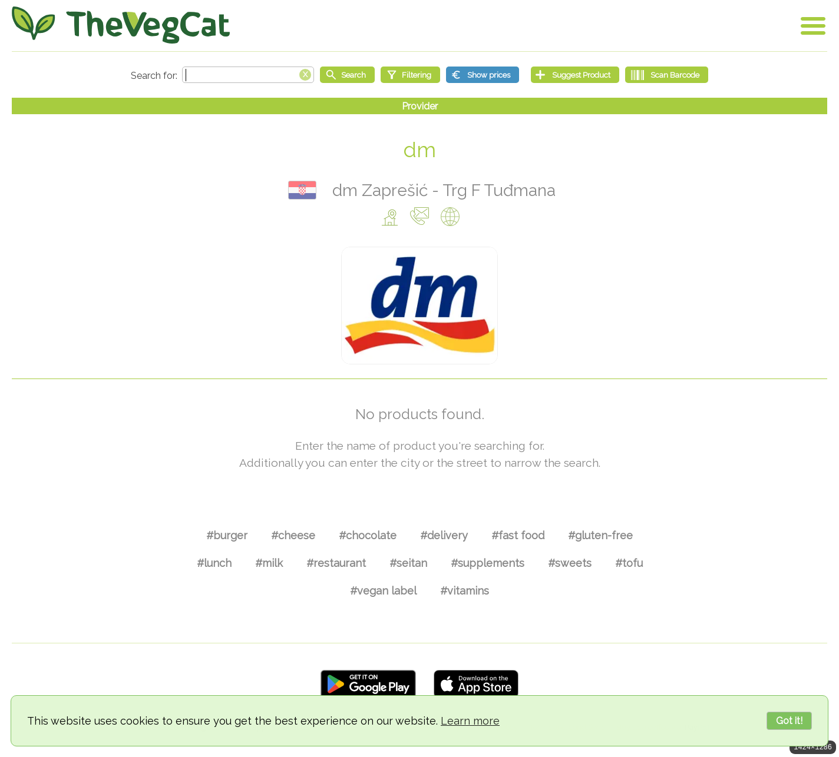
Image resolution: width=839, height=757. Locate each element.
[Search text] (248, 75)
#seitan (408, 563)
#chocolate (368, 535)
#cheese (293, 535)
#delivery (444, 535)
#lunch (214, 563)
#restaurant (336, 563)
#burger (226, 535)
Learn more (470, 721)
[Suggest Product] (575, 75)
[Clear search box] (305, 74)
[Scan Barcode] (666, 75)
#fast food (517, 535)
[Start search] (347, 75)
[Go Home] (121, 25)
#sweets (570, 563)
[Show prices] (482, 75)
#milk (269, 563)
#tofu (629, 563)
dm (420, 150)
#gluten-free (600, 535)
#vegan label (383, 591)
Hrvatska (302, 190)
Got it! (789, 720)
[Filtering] (410, 75)
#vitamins (464, 591)
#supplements (487, 563)
